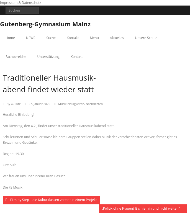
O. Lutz (15, 104)
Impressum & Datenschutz (20, 2)
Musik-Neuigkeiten (71, 104)
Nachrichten (94, 104)
